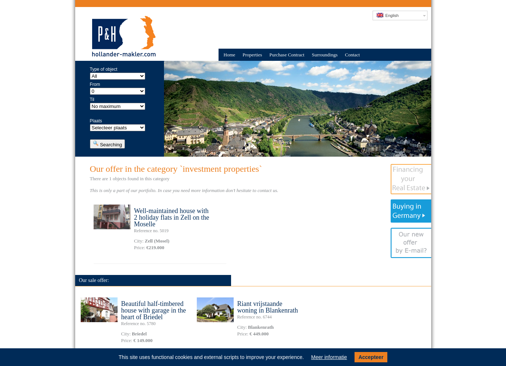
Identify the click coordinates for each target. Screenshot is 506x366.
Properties (252, 54)
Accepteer (371, 357)
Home (229, 54)
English (388, 15)
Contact (352, 54)
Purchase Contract (286, 54)
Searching (107, 143)
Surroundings (325, 54)
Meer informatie (329, 357)
